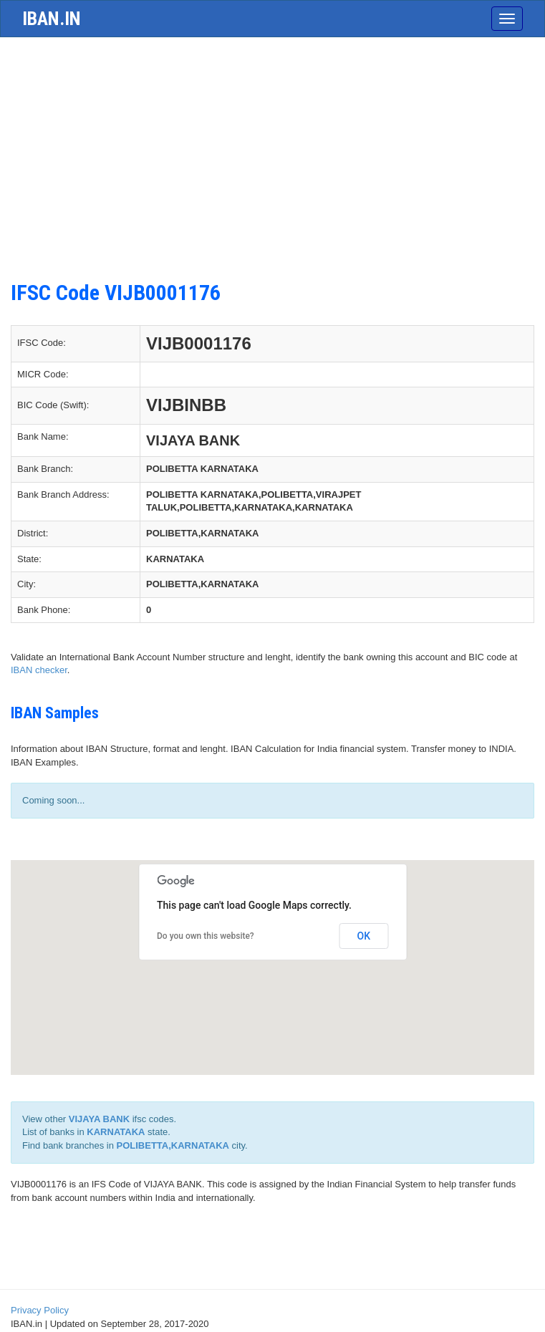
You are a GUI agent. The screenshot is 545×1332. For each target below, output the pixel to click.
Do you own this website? (205, 936)
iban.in (51, 18)
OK (364, 936)
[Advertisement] (272, 166)
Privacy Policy (40, 1310)
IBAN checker (39, 670)
